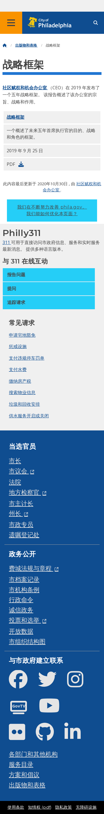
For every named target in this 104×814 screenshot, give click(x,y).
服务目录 (21, 764)
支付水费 (18, 369)
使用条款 (15, 807)
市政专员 (21, 524)
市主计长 (21, 503)
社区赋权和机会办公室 (25, 88)
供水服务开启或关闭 (29, 416)
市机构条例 (24, 589)
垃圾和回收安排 (24, 404)
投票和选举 (25, 620)
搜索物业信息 (22, 392)
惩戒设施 (18, 346)
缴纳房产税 (20, 381)
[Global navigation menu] (11, 23)
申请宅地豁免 (22, 335)
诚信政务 (21, 609)
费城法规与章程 (31, 568)
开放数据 (21, 631)
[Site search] (95, 23)
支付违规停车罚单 (26, 358)
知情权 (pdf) (39, 807)
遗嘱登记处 (24, 534)
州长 (16, 513)
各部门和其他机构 (33, 754)
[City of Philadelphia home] (51, 23)
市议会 (19, 470)
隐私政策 (63, 807)
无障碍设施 (86, 807)
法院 (15, 482)
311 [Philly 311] (6, 242)
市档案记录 (24, 579)
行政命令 (21, 599)
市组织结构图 (27, 641)
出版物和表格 (26, 45)
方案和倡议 (24, 774)
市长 (15, 460)
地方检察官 (25, 492)
